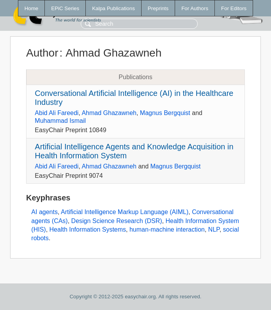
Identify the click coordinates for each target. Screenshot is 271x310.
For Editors (233, 8)
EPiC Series (65, 8)
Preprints (158, 8)
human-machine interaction (167, 229)
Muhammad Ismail (60, 120)
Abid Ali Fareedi (56, 113)
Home (32, 8)
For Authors (194, 8)
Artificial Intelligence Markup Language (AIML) (124, 212)
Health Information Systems (88, 229)
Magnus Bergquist (165, 113)
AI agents (44, 212)
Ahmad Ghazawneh (108, 113)
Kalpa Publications (113, 8)
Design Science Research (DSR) (116, 221)
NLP (214, 229)
